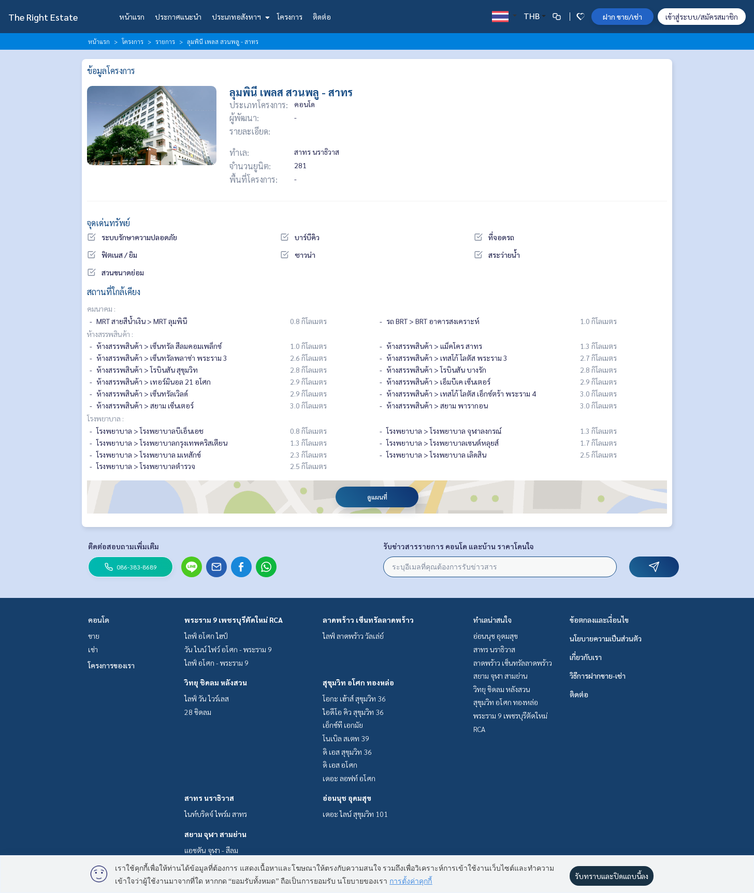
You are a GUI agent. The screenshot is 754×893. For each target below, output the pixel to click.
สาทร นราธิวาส (209, 797)
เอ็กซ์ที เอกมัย (343, 724)
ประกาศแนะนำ (178, 16)
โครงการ (289, 16)
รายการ (165, 41)
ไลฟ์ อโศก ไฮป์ (206, 635)
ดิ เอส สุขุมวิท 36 (347, 751)
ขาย (93, 635)
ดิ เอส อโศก (340, 764)
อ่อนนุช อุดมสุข (347, 797)
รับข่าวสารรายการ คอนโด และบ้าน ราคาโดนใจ (458, 546)
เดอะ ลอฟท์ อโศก (349, 778)
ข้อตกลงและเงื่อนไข (599, 619)
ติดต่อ (322, 16)
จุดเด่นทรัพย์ (108, 222)
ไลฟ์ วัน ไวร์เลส (206, 698)
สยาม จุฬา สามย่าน (215, 834)
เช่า (93, 649)
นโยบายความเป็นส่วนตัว (606, 638)
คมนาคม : (101, 308)
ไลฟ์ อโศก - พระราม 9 (216, 662)
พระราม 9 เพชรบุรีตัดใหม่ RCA (233, 619)
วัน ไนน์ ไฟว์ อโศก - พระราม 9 (228, 649)
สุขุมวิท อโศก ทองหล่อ (358, 682)
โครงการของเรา (111, 665)
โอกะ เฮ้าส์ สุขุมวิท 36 (354, 698)
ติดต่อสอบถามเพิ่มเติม (123, 546)
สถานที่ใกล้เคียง (113, 291)
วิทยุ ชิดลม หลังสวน (215, 682)
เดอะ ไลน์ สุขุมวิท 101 (355, 813)
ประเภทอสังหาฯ (239, 16)
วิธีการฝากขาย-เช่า (598, 675)
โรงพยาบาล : (105, 418)
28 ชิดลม (197, 711)
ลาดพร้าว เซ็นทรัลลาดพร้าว (368, 619)
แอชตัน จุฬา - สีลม (211, 850)
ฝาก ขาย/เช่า (622, 16)
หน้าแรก (131, 16)
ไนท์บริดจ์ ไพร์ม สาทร (215, 813)
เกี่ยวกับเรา (586, 657)
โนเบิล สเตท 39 (346, 738)
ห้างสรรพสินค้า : (110, 334)
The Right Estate (43, 17)
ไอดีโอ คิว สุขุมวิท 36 (353, 711)
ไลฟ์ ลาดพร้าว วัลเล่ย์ (353, 635)
